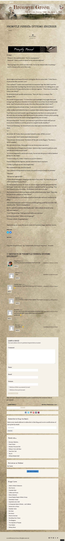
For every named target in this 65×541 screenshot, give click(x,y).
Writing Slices (12, 527)
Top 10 (10, 453)
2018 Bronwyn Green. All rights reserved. (18, 538)
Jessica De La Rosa (14, 506)
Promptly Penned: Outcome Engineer (31, 27)
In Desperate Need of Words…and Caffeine (20, 504)
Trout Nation (12, 525)
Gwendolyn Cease (13, 499)
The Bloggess (12, 520)
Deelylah (38, 225)
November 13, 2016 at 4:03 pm (50, 299)
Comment (11, 348)
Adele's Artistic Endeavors (15, 485)
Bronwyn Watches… (14, 442)
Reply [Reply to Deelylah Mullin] (10, 291)
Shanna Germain (13, 515)
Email (10, 374)
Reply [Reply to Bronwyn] (18, 278)
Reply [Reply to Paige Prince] (16, 266)
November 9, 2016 (32, 38)
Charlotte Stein (12, 490)
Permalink (50, 246)
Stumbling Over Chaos (14, 518)
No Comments (32, 36)
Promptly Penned (17, 246)
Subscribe (10, 430)
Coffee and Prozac (13, 492)
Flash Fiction (12, 444)
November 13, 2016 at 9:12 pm (50, 274)
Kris (49, 225)
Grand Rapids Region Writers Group (18, 497)
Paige (43, 225)
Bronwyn (17, 272)
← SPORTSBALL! (11, 404)
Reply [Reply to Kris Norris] (10, 318)
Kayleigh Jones (13, 508)
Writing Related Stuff (14, 456)
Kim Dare (11, 511)
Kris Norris (37, 246)
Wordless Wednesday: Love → (50, 404)
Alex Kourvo (12, 488)
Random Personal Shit (14, 446)
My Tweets (10, 466)
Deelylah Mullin (29, 246)
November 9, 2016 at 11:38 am (50, 286)
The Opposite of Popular (15, 522)
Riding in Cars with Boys (15, 449)
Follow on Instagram (33, 471)
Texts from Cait (12, 451)
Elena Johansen (13, 495)
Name (10, 367)
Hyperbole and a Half (14, 501)
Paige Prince (44, 246)
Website (10, 382)
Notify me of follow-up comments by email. (20, 387)
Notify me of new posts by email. (17, 390)
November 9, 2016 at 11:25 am (50, 262)
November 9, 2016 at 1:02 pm (51, 311)
